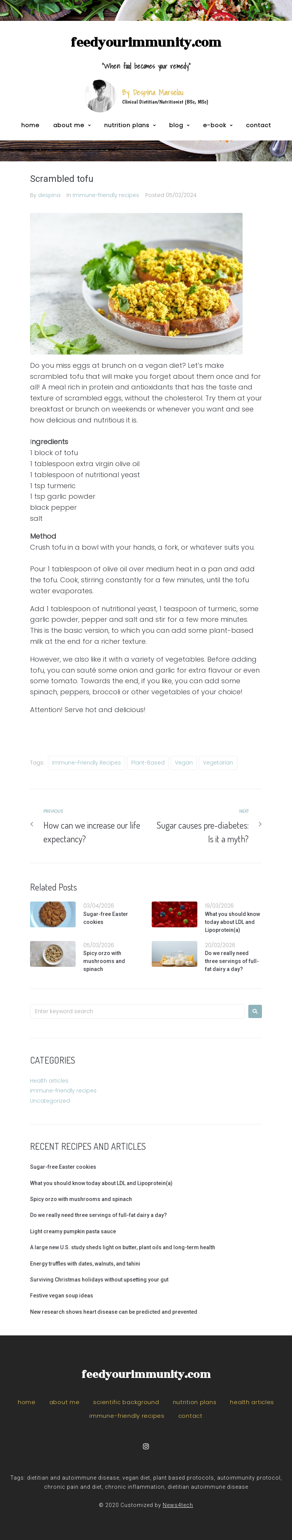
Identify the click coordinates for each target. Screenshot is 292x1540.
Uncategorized (50, 1101)
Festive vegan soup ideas (61, 1296)
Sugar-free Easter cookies (63, 1167)
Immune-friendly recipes (106, 195)
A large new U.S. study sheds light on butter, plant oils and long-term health (122, 1247)
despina (49, 195)
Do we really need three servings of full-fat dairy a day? (232, 961)
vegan (184, 762)
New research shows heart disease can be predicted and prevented (113, 1312)
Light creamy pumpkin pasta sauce (73, 1231)
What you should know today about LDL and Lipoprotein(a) (232, 922)
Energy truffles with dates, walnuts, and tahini (85, 1264)
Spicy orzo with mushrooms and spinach (104, 961)
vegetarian (218, 762)
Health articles (49, 1080)
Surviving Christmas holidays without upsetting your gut (99, 1280)
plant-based (148, 762)
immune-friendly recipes (86, 762)
